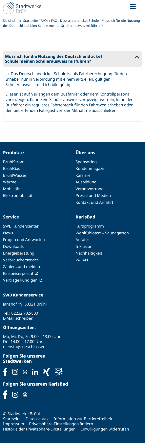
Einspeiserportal (18, 272)
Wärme (10, 182)
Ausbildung (86, 182)
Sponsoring (86, 162)
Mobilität (11, 188)
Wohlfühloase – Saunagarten (102, 232)
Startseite (30, 20)
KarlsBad (85, 216)
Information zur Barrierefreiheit (83, 417)
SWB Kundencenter (21, 226)
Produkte (13, 153)
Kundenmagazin (91, 168)
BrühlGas (11, 168)
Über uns (86, 153)
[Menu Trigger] (133, 6)
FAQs (44, 20)
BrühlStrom (14, 162)
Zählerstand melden (21, 265)
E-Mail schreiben (18, 317)
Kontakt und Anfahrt (94, 202)
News (8, 232)
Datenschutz (37, 417)
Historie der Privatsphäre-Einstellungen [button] (39, 427)
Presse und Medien (93, 195)
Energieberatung (18, 252)
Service (11, 216)
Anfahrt (83, 239)
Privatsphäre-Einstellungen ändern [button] (62, 422)
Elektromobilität (18, 195)
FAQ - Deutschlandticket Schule (75, 20)
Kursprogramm (90, 226)
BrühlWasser (15, 175)
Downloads (13, 246)
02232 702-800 (24, 312)
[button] (72, 59)
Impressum (14, 422)
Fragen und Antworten (24, 239)
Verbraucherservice (21, 259)
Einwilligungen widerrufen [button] (105, 427)
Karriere (83, 175)
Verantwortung (90, 188)
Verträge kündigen (20, 279)
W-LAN (82, 259)
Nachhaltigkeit (89, 252)
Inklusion (84, 246)
